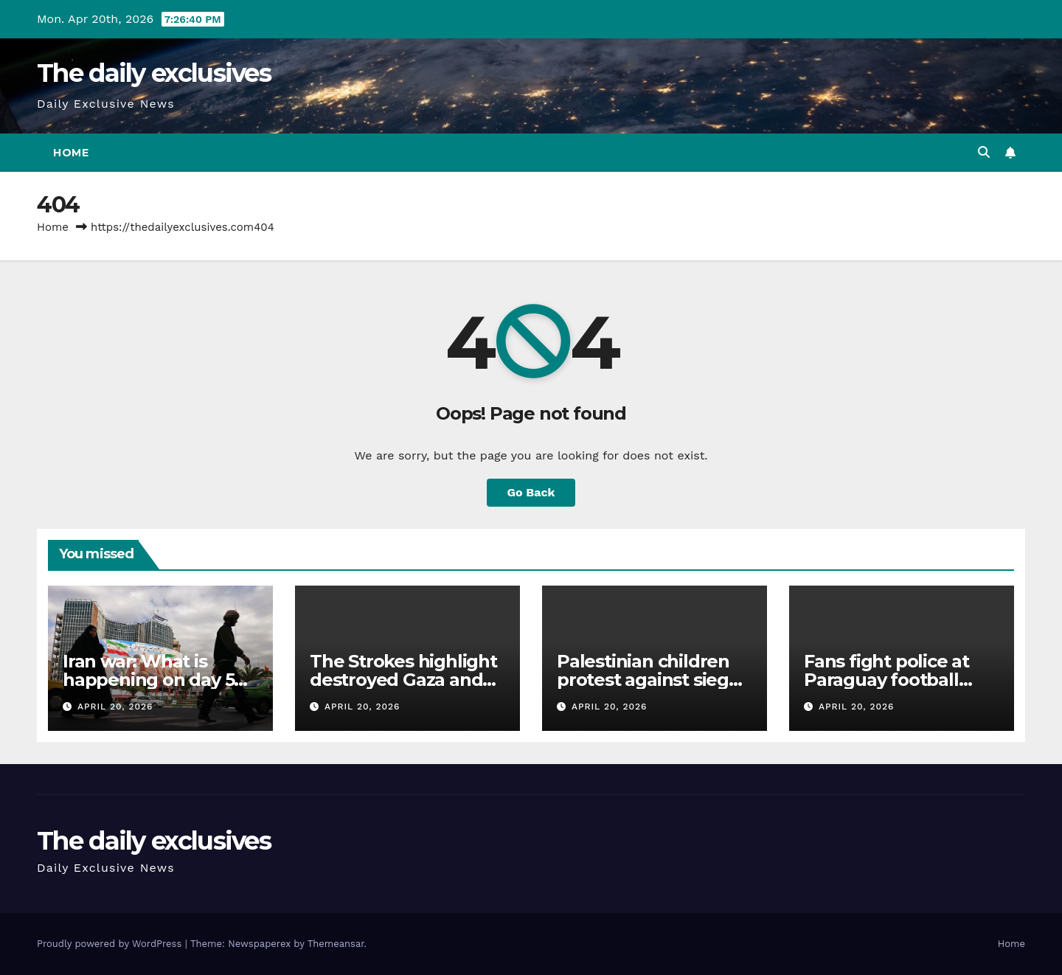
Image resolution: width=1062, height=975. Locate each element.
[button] (984, 152)
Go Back (531, 492)
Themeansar (336, 943)
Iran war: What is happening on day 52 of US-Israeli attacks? (153, 679)
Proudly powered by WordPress (111, 943)
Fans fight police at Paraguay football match (886, 679)
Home (70, 152)
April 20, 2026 (115, 706)
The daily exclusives (154, 73)
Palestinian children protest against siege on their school (648, 679)
